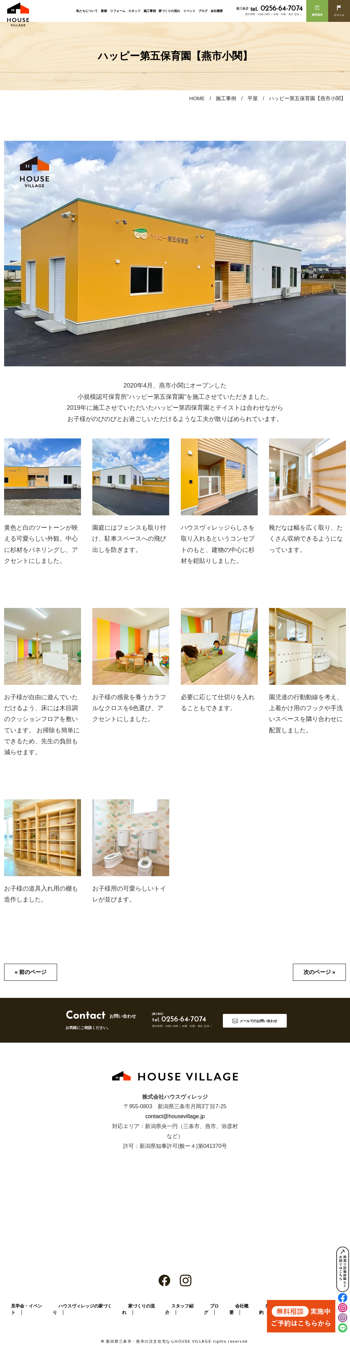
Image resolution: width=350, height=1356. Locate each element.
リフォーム (117, 11)
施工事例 (150, 11)
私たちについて (87, 11)
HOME (197, 98)
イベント (189, 11)
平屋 (252, 98)
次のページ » (319, 972)
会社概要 (217, 11)
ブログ (202, 11)
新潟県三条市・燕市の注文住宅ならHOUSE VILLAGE (158, 1341)
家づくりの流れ (169, 11)
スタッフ (134, 11)
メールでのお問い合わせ (258, 1020)
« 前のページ (30, 972)
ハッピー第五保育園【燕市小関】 (307, 98)
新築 (104, 11)
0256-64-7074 (276, 8)
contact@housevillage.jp (175, 1116)
